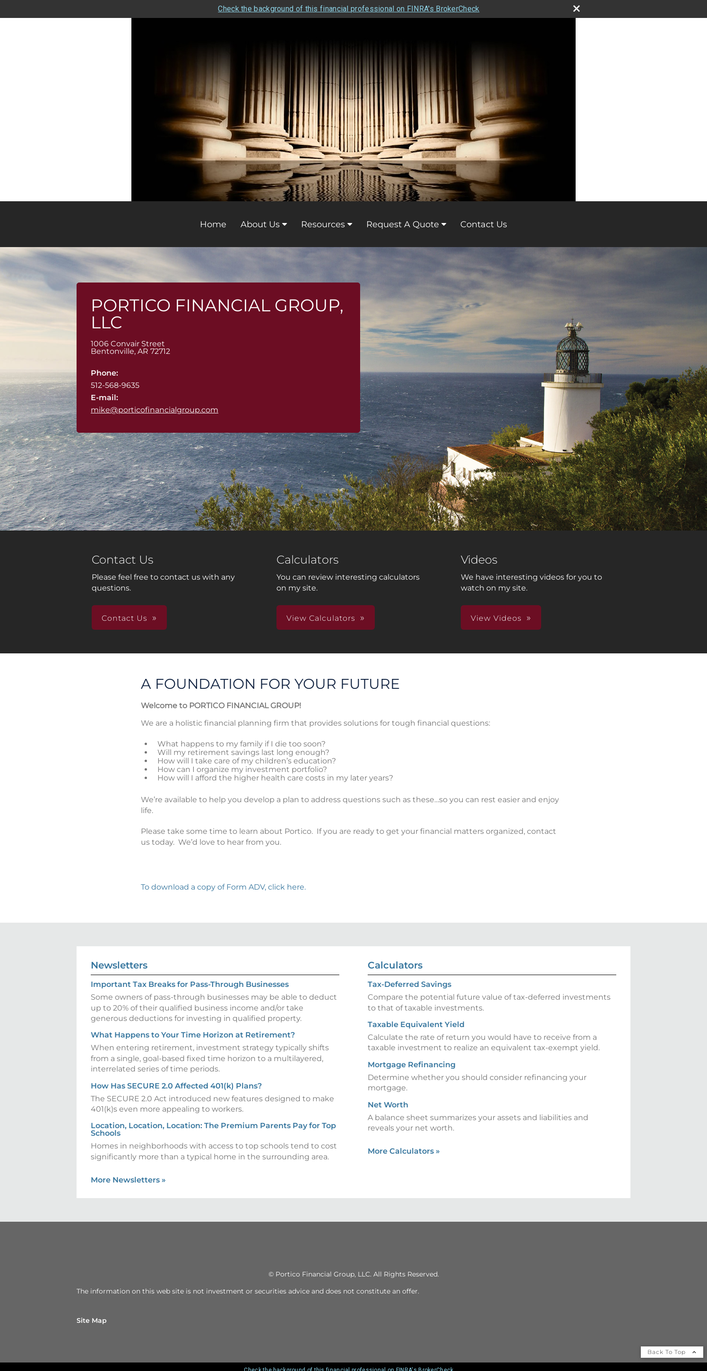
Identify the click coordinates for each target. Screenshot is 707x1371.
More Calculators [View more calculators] (404, 1151)
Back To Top (672, 1351)
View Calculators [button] (320, 618)
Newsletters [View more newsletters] (119, 965)
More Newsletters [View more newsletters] (128, 1179)
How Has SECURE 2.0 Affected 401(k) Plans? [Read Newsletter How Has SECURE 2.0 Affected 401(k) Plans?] (176, 1085)
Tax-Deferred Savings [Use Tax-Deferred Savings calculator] (409, 984)
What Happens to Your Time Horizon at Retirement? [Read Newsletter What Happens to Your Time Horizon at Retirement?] (193, 1034)
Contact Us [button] (124, 618)
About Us (260, 224)
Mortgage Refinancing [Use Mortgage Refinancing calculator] (412, 1064)
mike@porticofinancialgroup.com (154, 409)
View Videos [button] (496, 618)
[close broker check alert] (576, 8)
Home (213, 224)
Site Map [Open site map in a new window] (92, 1320)
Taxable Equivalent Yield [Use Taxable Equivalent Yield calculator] (416, 1024)
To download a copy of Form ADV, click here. (223, 887)
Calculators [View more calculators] (395, 965)
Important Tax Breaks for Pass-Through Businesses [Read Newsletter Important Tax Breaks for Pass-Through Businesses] (190, 984)
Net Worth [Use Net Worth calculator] (388, 1104)
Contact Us (483, 224)
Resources (323, 224)
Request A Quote (402, 224)
